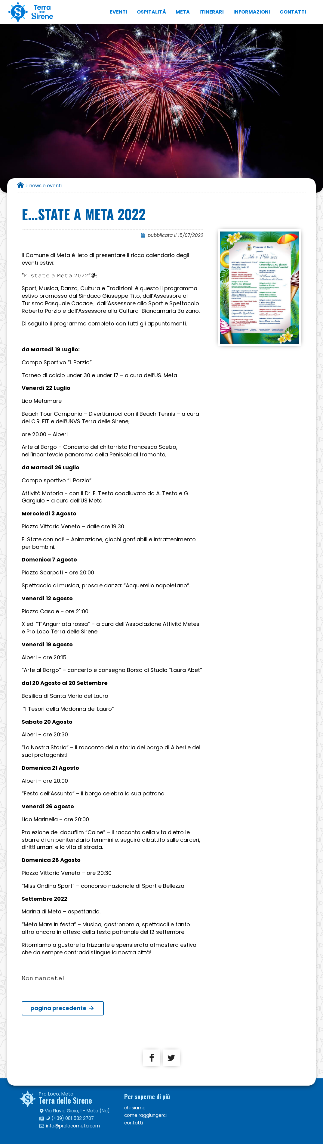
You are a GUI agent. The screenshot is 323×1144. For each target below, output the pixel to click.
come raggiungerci (145, 1115)
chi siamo (135, 1108)
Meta (183, 11)
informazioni (251, 11)
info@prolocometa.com (73, 1126)
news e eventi (45, 185)
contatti (293, 11)
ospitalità (151, 11)
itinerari (211, 11)
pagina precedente (62, 1008)
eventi (118, 11)
